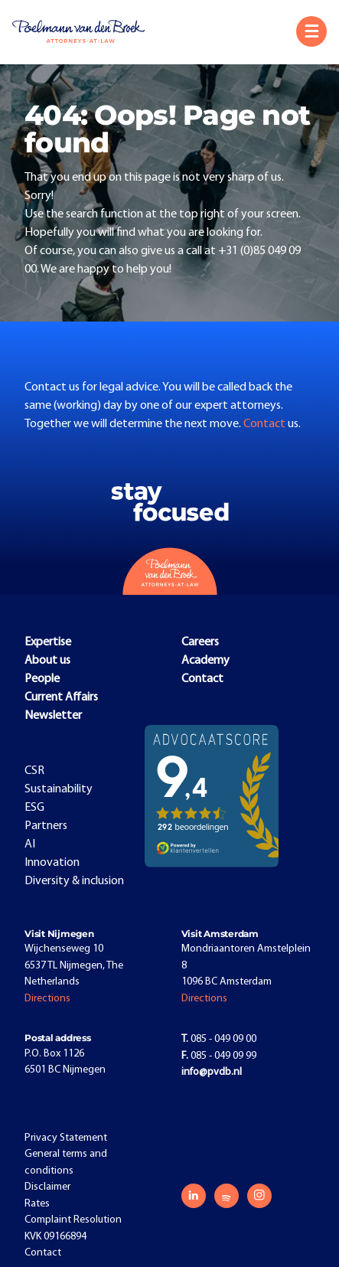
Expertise (47, 642)
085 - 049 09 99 (218, 1056)
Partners (45, 826)
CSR (34, 771)
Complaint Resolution (73, 1220)
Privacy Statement (65, 1138)
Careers (200, 642)
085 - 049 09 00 (218, 1039)
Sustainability (58, 789)
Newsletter (53, 716)
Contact (265, 424)
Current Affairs (61, 697)
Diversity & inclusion (74, 881)
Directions (47, 998)
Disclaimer (47, 1187)
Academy (205, 661)
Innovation (52, 863)
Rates (37, 1204)
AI (29, 844)
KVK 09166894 (55, 1237)
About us (47, 661)
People (42, 679)
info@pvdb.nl (211, 1072)
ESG (34, 808)
